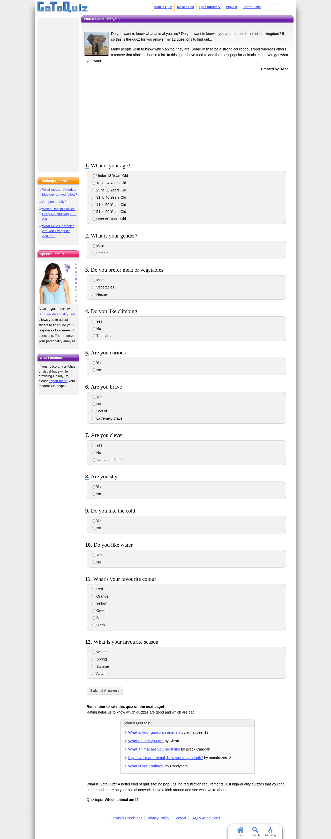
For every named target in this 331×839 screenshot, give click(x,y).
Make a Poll (185, 7)
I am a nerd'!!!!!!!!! (108, 460)
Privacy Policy (158, 818)
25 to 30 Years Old (109, 190)
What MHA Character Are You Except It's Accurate (58, 231)
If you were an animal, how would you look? (165, 757)
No (96, 328)
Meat (98, 280)
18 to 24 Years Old (109, 183)
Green (99, 610)
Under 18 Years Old (110, 176)
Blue (98, 618)
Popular (231, 7)
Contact (180, 818)
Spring (99, 659)
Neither (100, 294)
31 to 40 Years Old (109, 197)
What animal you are (146, 741)
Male (98, 246)
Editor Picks (252, 7)
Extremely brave (107, 418)
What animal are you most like (154, 749)
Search (255, 832)
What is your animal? (146, 766)
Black (98, 625)
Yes (97, 321)
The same (102, 336)
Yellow (99, 603)
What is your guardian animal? (154, 732)
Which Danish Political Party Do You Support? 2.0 (59, 214)
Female (100, 253)
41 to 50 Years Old (109, 205)
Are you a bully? (54, 202)
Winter (99, 652)
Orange (100, 596)
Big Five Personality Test (57, 314)
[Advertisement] (187, 116)
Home (240, 832)
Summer (101, 666)
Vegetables (103, 287)
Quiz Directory (210, 7)
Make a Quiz (163, 7)
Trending (270, 832)
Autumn (100, 673)
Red (97, 589)
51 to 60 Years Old (109, 212)
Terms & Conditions (126, 818)
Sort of (99, 411)
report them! (58, 381)
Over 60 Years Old (109, 219)
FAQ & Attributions (205, 818)
